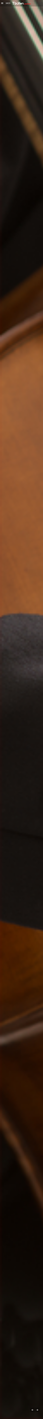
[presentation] (21, 709)
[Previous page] (32, 1410)
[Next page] (37, 1410)
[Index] (2, 3)
